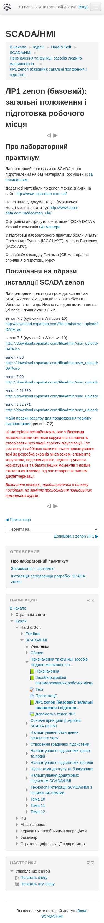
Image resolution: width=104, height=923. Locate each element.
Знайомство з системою (32, 568)
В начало (18, 608)
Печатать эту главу (35, 884)
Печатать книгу (31, 877)
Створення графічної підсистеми (60, 744)
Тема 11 (38, 805)
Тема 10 (38, 799)
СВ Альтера (50, 227)
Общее (37, 653)
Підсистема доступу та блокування (62, 769)
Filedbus (33, 633)
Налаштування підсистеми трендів (62, 762)
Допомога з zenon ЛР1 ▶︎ (76, 536)
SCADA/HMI (36, 640)
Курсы (21, 621)
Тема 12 (38, 812)
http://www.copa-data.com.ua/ (41, 193)
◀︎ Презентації (18, 519)
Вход (83, 7)
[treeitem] (52, 608)
